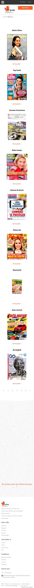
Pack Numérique (5, 535)
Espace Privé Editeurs (6, 557)
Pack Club (3, 533)
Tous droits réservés (15, 584)
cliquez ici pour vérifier (9, 577)
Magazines (3, 528)
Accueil (4, 16)
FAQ (2, 550)
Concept (3, 542)
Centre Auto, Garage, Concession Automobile (11, 515)
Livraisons (3, 562)
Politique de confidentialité (11, 585)
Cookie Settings (23, 585)
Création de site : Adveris (27, 587)
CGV (2, 585)
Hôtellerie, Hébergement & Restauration (10, 508)
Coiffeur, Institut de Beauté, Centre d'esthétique (12, 511)
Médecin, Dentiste (5, 513)
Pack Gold (3, 530)
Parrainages (4, 564)
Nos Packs (25, 8)
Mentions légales (26, 584)
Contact (3, 545)
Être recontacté (4, 547)
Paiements (3, 559)
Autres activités (4, 518)
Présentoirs (3, 525)
